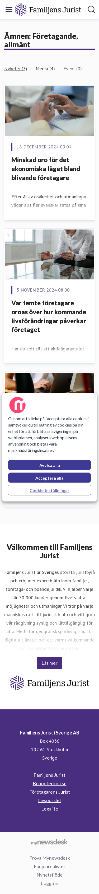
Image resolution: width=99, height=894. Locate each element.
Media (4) (45, 68)
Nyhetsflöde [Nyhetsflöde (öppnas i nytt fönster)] (49, 875)
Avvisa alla (49, 464)
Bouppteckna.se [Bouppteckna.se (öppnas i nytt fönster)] (50, 783)
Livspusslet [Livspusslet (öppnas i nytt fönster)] (49, 800)
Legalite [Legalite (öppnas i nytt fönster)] (49, 809)
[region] (49, 447)
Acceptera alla (49, 477)
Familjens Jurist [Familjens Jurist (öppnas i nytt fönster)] (49, 775)
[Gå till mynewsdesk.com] (49, 842)
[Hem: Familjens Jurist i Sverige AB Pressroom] (48, 9)
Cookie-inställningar (49, 490)
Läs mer (49, 663)
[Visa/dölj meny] (9, 9)
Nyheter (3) (15, 68)
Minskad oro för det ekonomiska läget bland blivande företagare (45, 168)
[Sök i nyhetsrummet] (91, 9)
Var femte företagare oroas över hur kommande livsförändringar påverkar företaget (48, 316)
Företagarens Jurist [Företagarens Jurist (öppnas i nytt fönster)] (49, 792)
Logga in (49, 883)
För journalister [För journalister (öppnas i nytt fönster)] (49, 866)
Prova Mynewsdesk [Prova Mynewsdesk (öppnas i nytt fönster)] (49, 858)
